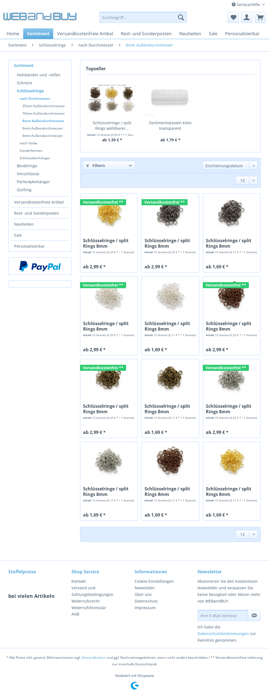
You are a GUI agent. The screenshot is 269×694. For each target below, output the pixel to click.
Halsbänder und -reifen (38, 74)
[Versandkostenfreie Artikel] (85, 33)
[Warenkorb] (260, 17)
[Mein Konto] (246, 17)
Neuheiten (24, 224)
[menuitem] (143, 20)
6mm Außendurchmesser (42, 128)
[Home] (13, 33)
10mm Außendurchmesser (43, 113)
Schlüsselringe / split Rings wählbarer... (112, 125)
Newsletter (145, 587)
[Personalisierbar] (242, 33)
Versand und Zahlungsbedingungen (92, 591)
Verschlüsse (28, 173)
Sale (18, 235)
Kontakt (78, 581)
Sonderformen (31, 150)
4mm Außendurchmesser (42, 135)
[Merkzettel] (233, 17)
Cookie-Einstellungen (154, 581)
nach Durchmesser (35, 98)
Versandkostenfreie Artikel (39, 202)
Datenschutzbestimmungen (223, 633)
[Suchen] (181, 17)
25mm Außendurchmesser (43, 106)
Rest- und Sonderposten (36, 213)
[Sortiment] (38, 33)
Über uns (143, 594)
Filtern (95, 165)
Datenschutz (146, 601)
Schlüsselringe (30, 90)
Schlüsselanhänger (35, 158)
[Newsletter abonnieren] (254, 615)
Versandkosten (94, 657)
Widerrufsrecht (85, 601)
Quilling (24, 189)
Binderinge (27, 165)
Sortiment (23, 65)
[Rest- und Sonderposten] (146, 33)
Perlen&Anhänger (33, 181)
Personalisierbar (29, 246)
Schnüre (24, 82)
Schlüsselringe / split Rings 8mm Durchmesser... (106, 243)
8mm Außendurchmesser (43, 120)
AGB (75, 614)
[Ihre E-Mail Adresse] (223, 615)
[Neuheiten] (190, 33)
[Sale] (213, 33)
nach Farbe (28, 143)
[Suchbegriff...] (143, 17)
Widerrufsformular (88, 607)
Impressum (145, 607)
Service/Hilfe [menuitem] (246, 4)
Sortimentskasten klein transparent (170, 125)
